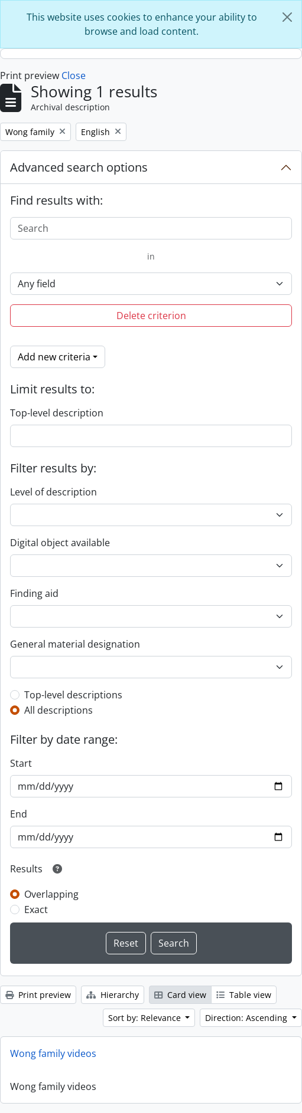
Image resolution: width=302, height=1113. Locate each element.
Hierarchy (112, 994)
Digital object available (60, 542)
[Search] (151, 228)
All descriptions (58, 710)
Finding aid (34, 593)
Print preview (38, 994)
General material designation (75, 644)
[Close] (287, 17)
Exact (36, 909)
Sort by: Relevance (145, 1017)
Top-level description (56, 412)
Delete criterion (151, 315)
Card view (180, 994)
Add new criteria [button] (54, 356)
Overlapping (51, 894)
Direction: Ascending (247, 1017)
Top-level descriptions (73, 694)
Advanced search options (79, 167)
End (18, 813)
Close (73, 75)
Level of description (53, 491)
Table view (243, 994)
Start (21, 763)
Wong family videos (53, 1053)
